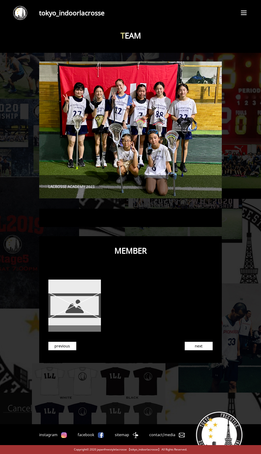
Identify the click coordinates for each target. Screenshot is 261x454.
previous (62, 346)
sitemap (122, 434)
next (199, 346)
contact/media (162, 434)
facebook (86, 434)
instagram (48, 434)
